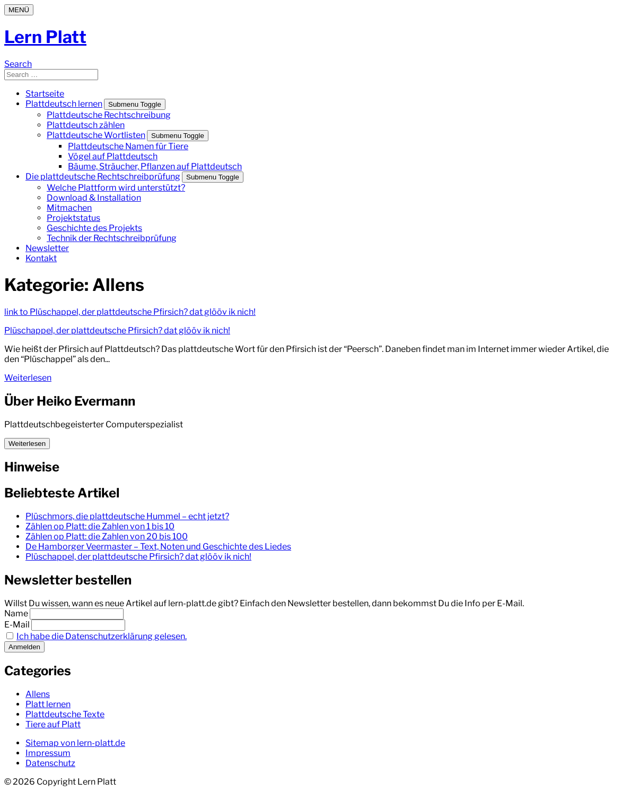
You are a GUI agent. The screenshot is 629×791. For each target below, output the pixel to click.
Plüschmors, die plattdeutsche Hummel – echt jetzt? (127, 516)
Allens (37, 694)
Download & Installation (94, 198)
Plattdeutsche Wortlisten (96, 135)
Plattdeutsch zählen (86, 125)
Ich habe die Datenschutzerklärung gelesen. (101, 636)
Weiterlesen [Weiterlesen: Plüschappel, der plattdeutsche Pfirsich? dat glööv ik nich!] (27, 378)
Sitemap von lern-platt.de (75, 743)
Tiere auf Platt (53, 724)
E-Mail (17, 625)
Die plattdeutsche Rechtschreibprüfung (102, 176)
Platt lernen (48, 704)
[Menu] (18, 9)
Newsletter (47, 248)
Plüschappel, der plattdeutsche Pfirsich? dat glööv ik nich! (117, 330)
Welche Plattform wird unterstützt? (116, 188)
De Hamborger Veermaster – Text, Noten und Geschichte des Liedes (158, 546)
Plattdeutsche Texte (64, 714)
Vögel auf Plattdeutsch (113, 156)
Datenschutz (50, 763)
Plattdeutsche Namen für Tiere (128, 146)
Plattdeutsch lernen (63, 104)
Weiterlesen (27, 444)
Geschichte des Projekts (94, 228)
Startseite (44, 94)
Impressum (48, 753)
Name (16, 613)
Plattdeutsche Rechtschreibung (109, 115)
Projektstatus (73, 218)
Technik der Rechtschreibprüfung (112, 238)
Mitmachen (69, 208)
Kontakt (41, 258)
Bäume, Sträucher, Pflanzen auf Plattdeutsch (155, 166)
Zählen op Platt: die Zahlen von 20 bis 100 (106, 536)
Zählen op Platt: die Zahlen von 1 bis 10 (99, 526)
